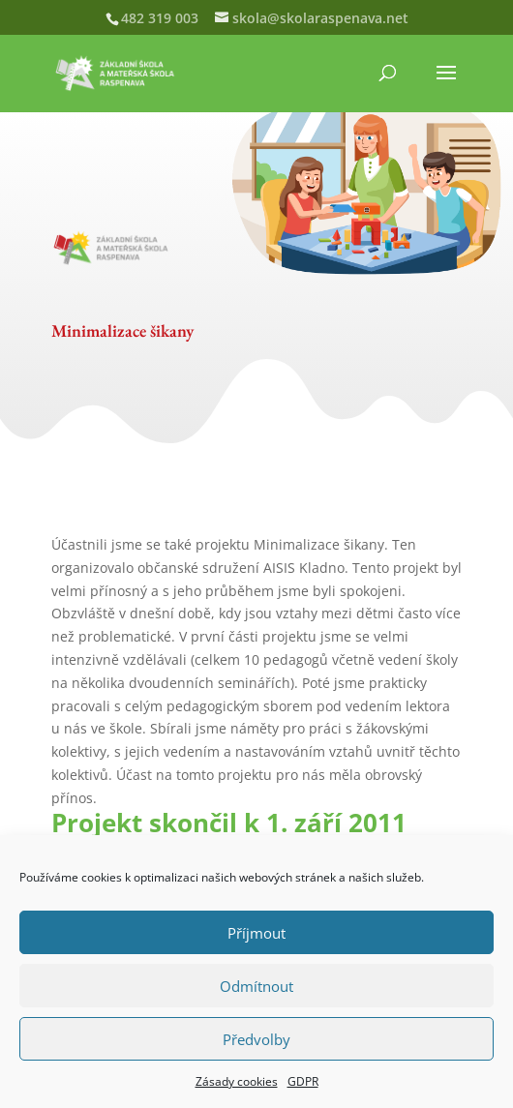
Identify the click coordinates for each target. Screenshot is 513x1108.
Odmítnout (256, 986)
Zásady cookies (237, 1081)
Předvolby (256, 1039)
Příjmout (256, 933)
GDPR (302, 1081)
